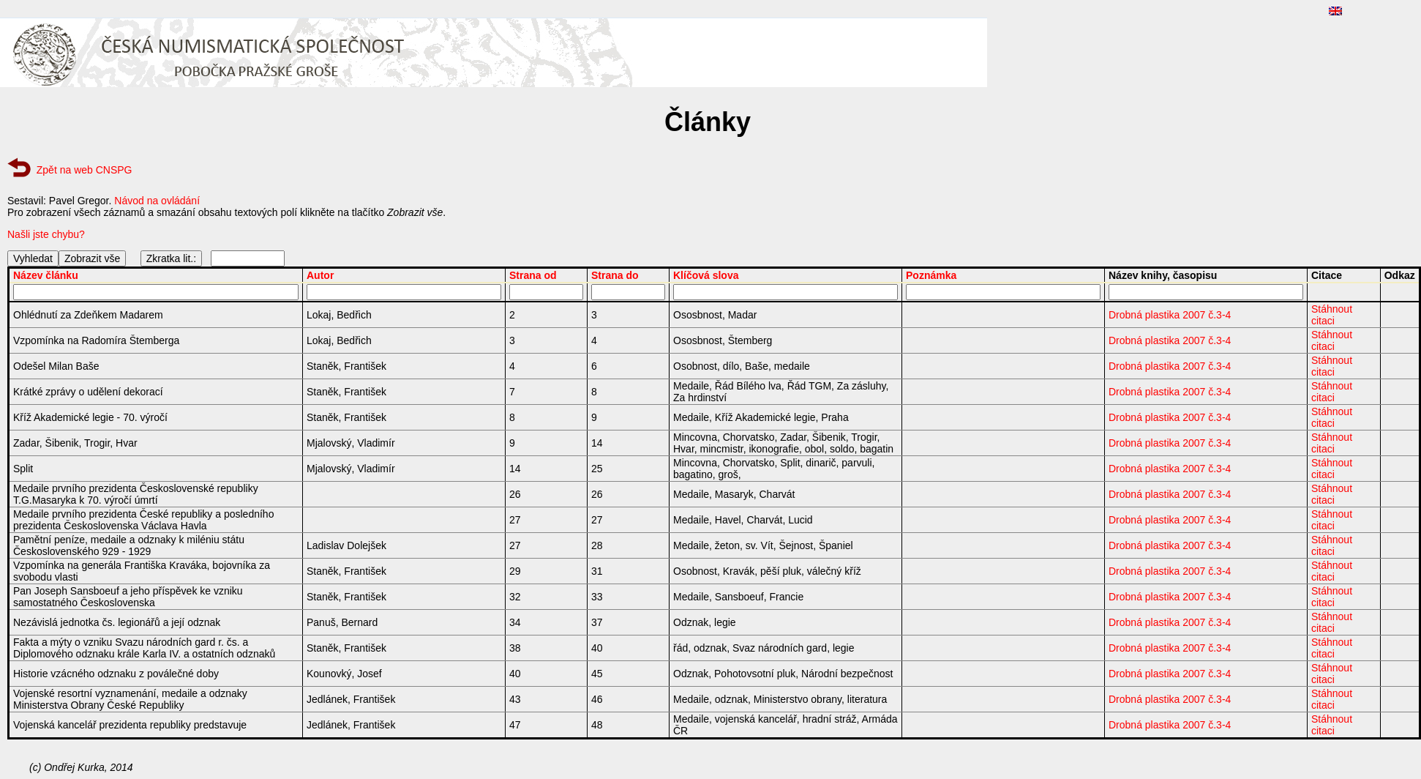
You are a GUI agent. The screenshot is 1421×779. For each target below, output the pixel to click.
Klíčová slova (706, 275)
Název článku (45, 275)
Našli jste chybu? (46, 234)
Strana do (615, 275)
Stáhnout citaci (1331, 315)
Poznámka (931, 275)
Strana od (533, 275)
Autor (320, 275)
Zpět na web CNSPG (84, 170)
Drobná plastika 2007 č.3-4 (1170, 315)
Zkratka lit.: (171, 258)
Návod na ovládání (157, 200)
